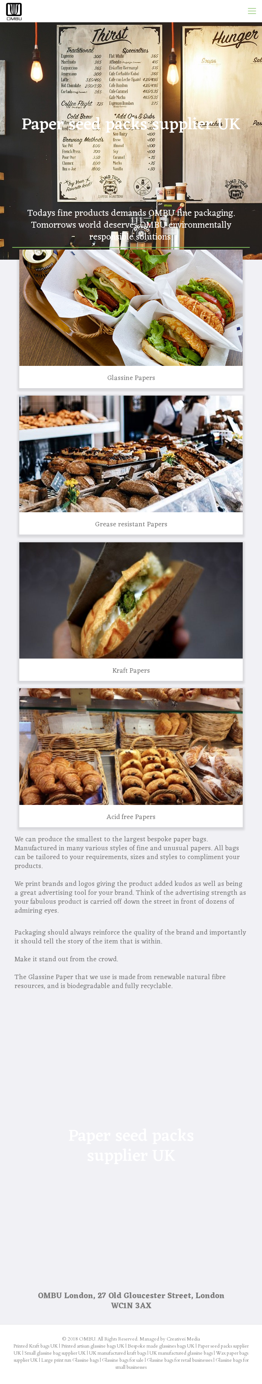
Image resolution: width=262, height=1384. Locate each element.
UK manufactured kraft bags (117, 1353)
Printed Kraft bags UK (35, 1346)
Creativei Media (183, 1339)
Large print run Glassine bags (70, 1360)
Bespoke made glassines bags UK (161, 1346)
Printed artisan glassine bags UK (92, 1346)
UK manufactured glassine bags (181, 1353)
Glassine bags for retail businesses (179, 1360)
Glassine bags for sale (123, 1360)
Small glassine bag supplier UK (55, 1353)
